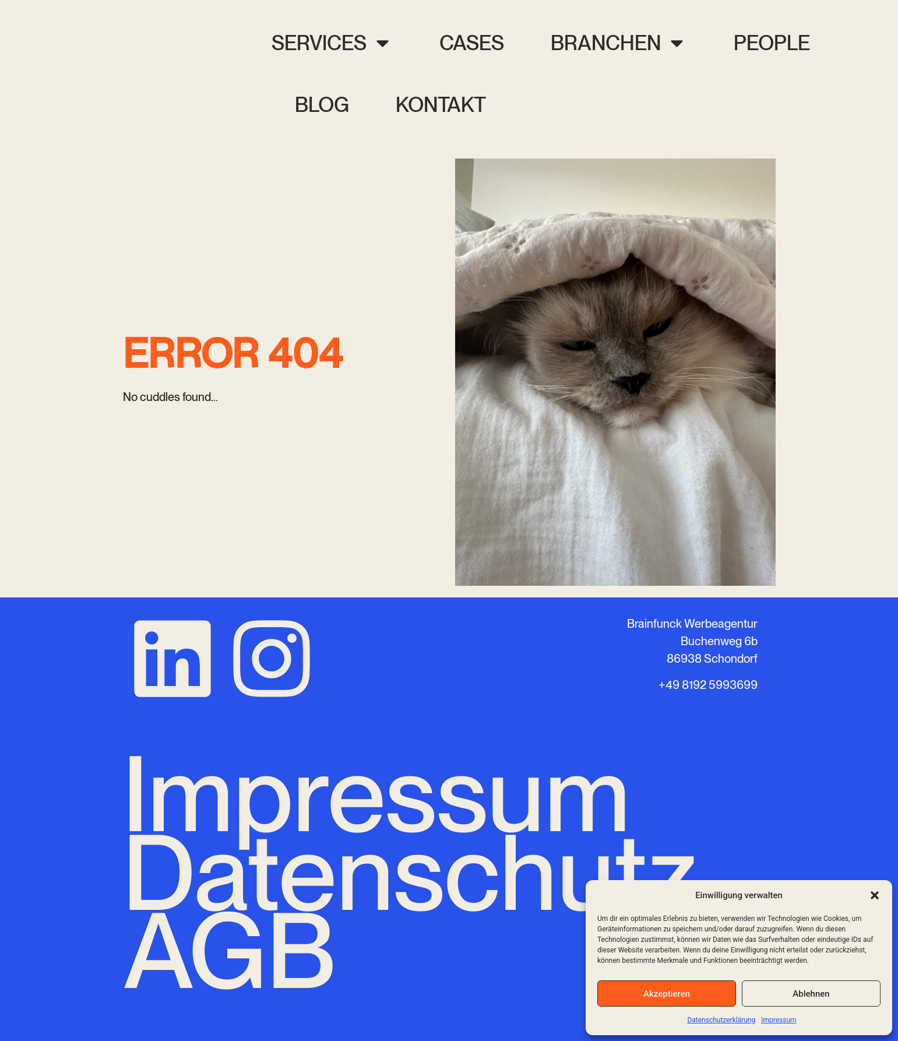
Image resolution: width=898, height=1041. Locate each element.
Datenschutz (410, 873)
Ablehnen (811, 994)
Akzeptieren (666, 994)
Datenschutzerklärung (721, 1020)
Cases (471, 42)
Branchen (619, 43)
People (772, 42)
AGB (229, 951)
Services (332, 43)
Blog (322, 104)
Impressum (778, 1020)
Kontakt (441, 104)
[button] (875, 895)
